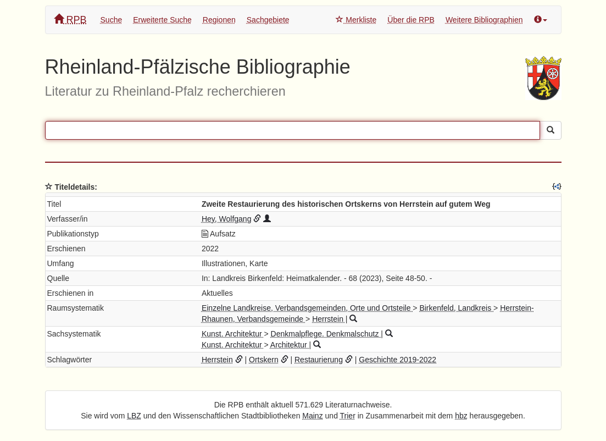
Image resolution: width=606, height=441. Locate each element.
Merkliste (356, 19)
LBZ (134, 415)
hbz (461, 415)
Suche (112, 19)
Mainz (312, 415)
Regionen (219, 19)
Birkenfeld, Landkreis (456, 308)
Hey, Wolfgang (227, 218)
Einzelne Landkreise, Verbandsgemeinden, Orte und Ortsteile (307, 308)
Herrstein (329, 319)
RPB (70, 19)
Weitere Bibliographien (484, 19)
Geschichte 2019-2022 (397, 359)
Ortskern (264, 359)
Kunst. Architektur (233, 333)
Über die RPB (411, 19)
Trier (347, 415)
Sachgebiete (268, 19)
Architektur (289, 344)
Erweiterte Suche (162, 19)
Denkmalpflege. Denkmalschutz (326, 333)
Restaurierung (318, 359)
